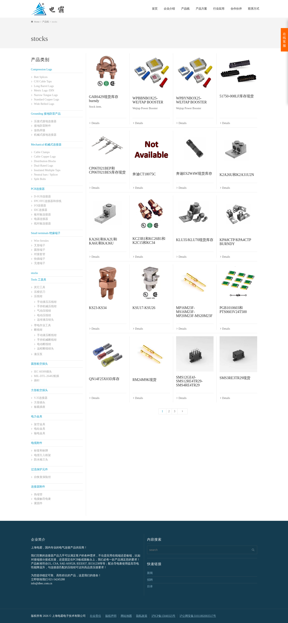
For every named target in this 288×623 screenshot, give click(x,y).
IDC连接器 (40, 209)
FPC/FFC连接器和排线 (48, 201)
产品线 (185, 8)
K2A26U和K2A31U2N (237, 175)
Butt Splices (41, 77)
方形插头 (39, 402)
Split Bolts (40, 179)
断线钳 (38, 329)
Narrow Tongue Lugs (46, 95)
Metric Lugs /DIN (44, 90)
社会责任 (95, 615)
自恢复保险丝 (42, 477)
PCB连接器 (38, 188)
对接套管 (39, 254)
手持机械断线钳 (47, 339)
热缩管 (38, 494)
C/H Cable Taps (43, 81)
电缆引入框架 (42, 455)
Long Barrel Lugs (44, 86)
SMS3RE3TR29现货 (235, 379)
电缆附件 (36, 442)
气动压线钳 (44, 310)
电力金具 (36, 416)
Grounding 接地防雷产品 (46, 113)
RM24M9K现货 (144, 381)
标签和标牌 (41, 450)
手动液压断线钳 (47, 335)
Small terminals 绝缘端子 (46, 233)
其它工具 (39, 287)
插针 (37, 380)
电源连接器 (41, 218)
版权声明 (110, 615)
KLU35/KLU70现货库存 (195, 240)
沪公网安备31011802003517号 (198, 615)
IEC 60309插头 (43, 371)
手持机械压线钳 (47, 306)
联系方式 (253, 8)
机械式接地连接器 (45, 134)
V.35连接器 (41, 397)
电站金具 (39, 428)
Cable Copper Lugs (45, 156)
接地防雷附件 (42, 125)
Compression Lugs (41, 69)
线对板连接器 (42, 223)
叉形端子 (39, 245)
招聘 (150, 579)
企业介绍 (169, 8)
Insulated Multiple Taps (47, 170)
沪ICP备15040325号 (164, 615)
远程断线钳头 (45, 348)
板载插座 (39, 406)
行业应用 (218, 8)
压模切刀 (39, 291)
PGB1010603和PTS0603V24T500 (233, 310)
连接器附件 (38, 486)
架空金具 (39, 424)
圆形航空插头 (39, 363)
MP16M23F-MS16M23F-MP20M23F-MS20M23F (194, 312)
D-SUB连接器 (42, 196)
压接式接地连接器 (45, 121)
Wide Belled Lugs (44, 103)
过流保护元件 (39, 469)
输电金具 (39, 433)
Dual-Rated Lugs (43, 165)
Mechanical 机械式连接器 (46, 144)
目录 (150, 586)
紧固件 (38, 503)
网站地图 (126, 615)
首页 (155, 8)
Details (95, 123)
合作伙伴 (236, 8)
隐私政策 (141, 615)
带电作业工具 (42, 325)
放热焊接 (39, 130)
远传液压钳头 (45, 319)
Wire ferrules (41, 240)
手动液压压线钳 (47, 301)
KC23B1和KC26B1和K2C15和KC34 (148, 241)
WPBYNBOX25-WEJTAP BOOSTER (191, 100)
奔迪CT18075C (144, 174)
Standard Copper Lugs (46, 99)
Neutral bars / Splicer (46, 174)
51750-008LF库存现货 (237, 96)
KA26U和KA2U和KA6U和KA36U (103, 242)
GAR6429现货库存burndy (103, 99)
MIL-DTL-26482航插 (46, 376)
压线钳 (38, 296)
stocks (34, 273)
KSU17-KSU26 (143, 308)
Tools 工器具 (38, 279)
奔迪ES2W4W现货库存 (194, 174)
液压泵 (38, 354)
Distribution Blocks (45, 161)
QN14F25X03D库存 (104, 380)
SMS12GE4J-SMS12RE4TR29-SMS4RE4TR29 (189, 382)
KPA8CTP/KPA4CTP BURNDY (235, 242)
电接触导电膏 (42, 498)
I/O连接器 (40, 205)
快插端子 (39, 258)
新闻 (150, 573)
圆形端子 (39, 249)
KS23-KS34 (98, 308)
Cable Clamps (42, 152)
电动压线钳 (44, 315)
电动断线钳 (44, 344)
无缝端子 (39, 263)
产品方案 (201, 8)
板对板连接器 (42, 214)
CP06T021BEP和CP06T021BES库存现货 (107, 171)
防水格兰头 (41, 459)
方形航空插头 (39, 390)
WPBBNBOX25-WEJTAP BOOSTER (147, 100)
